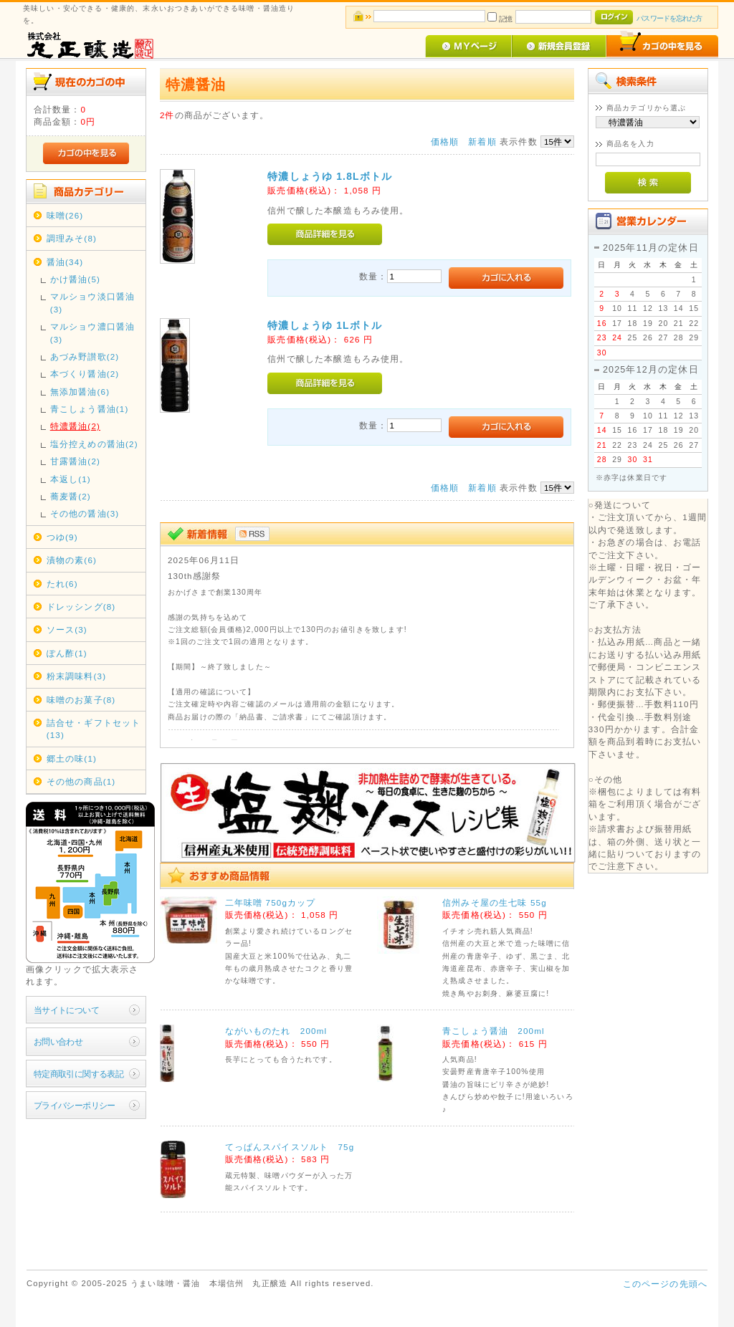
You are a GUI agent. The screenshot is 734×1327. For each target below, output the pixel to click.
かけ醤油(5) (75, 279)
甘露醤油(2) (75, 461)
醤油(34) (65, 262)
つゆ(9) (62, 537)
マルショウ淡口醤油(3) (92, 302)
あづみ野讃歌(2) (85, 356)
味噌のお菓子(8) (81, 699)
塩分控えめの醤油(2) (94, 444)
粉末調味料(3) (76, 676)
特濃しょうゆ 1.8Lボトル (329, 176)
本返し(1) (70, 479)
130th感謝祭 (194, 575)
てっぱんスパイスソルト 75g (290, 1146)
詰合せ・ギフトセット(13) (94, 728)
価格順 (445, 141)
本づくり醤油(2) (85, 373)
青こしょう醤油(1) (89, 408)
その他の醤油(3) (85, 513)
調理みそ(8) (72, 238)
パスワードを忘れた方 (669, 18)
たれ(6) (62, 583)
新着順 (482, 141)
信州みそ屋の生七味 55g (494, 902)
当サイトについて (66, 1010)
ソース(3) (67, 629)
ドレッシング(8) (81, 606)
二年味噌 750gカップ (270, 902)
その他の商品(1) (81, 781)
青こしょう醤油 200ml (493, 1030)
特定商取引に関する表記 (79, 1073)
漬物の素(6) (72, 560)
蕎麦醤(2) (70, 496)
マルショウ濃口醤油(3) (92, 332)
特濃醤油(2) (75, 426)
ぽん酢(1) (67, 653)
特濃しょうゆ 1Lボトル (324, 325)
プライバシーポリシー (74, 1105)
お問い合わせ (58, 1041)
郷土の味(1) (72, 758)
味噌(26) (65, 215)
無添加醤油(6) (80, 391)
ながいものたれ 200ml (276, 1030)
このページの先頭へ (665, 1283)
